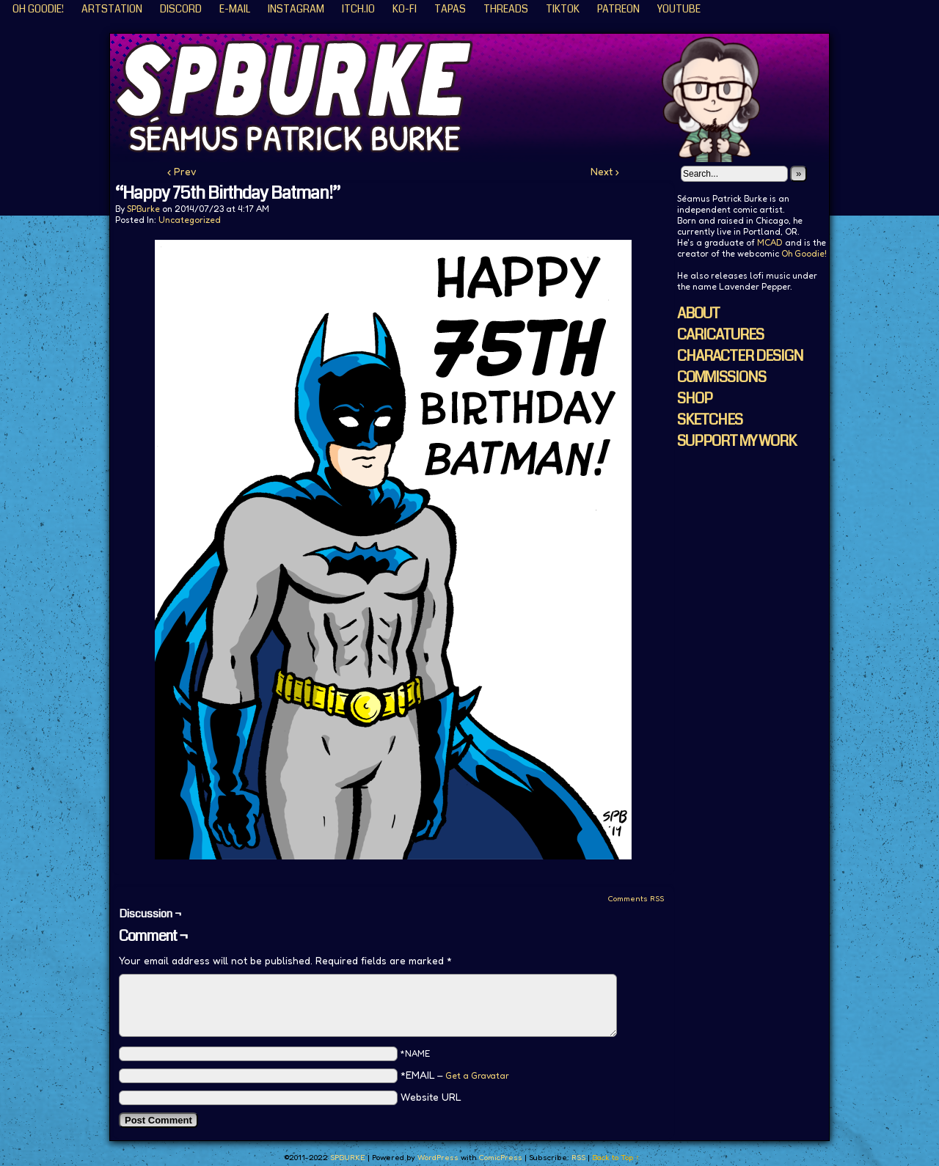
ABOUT (698, 313)
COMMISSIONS (721, 377)
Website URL (431, 1096)
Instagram (296, 8)
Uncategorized (189, 219)
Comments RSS (635, 898)
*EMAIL (455, 1074)
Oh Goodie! (38, 8)
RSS (578, 1157)
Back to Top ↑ (616, 1157)
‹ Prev (182, 171)
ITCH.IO (358, 8)
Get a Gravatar (477, 1075)
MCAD (770, 242)
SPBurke (143, 208)
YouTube (679, 8)
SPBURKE (477, 98)
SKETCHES (709, 419)
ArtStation (111, 8)
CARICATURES (720, 334)
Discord (181, 8)
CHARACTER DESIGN (740, 356)
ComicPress (500, 1157)
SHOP (694, 398)
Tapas (450, 8)
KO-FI (404, 8)
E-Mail (234, 8)
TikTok (563, 8)
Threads (505, 8)
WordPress (437, 1157)
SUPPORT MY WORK (736, 441)
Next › (605, 171)
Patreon (618, 8)
